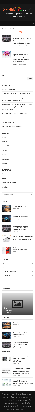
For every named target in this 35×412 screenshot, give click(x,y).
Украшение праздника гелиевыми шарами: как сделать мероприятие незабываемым (21, 58)
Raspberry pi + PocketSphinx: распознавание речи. (17, 93)
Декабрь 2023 (6, 150)
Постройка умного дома (9, 89)
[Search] (33, 23)
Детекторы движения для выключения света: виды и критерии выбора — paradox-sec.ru (23, 381)
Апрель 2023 (5, 159)
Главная (4, 28)
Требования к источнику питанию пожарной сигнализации (22, 248)
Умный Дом (5, 187)
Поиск (4, 75)
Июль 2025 (5, 137)
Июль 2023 (5, 154)
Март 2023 (5, 163)
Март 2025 (5, 141)
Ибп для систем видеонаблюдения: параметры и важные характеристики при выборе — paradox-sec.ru (23, 359)
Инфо (3, 174)
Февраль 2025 (6, 146)
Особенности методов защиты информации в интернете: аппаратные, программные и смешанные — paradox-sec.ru (21, 371)
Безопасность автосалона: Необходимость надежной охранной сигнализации (22, 40)
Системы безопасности (9, 182)
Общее (4, 178)
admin (15, 45)
